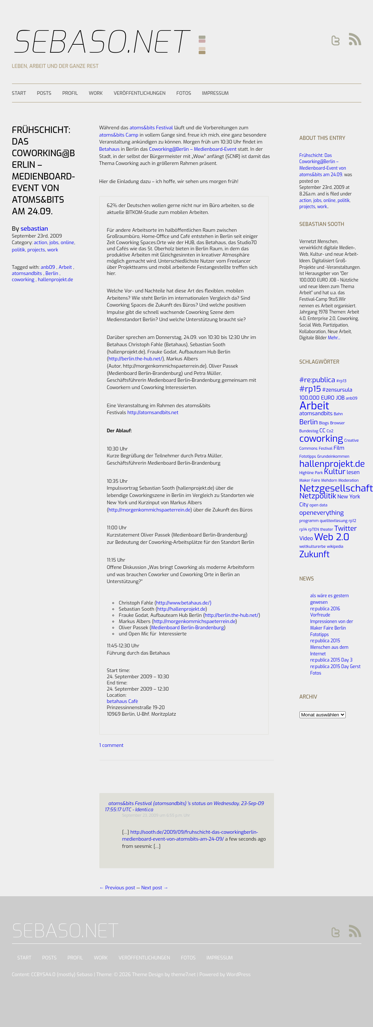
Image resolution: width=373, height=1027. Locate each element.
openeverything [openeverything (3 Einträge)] (321, 513)
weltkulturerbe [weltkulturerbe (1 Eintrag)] (312, 546)
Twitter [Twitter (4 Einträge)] (345, 528)
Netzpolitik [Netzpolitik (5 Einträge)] (317, 496)
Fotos (183, 93)
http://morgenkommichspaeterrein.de (149, 510)
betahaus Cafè (122, 701)
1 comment (111, 745)
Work (96, 93)
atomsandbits (27, 273)
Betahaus (109, 149)
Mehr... (334, 338)
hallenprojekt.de (55, 279)
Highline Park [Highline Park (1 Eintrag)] (311, 472)
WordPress (238, 974)
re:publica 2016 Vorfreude (325, 612)
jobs (317, 200)
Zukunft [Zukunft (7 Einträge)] (314, 554)
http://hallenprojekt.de (181, 609)
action (305, 200)
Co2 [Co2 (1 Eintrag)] (330, 430)
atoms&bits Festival (151, 128)
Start (19, 93)
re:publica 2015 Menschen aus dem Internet (329, 647)
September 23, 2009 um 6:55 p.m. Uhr (156, 815)
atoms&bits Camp (119, 135)
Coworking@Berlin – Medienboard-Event (193, 149)
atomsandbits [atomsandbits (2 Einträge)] (316, 413)
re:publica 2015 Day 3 (331, 660)
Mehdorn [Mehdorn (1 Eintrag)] (329, 480)
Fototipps (319, 635)
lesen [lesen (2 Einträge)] (353, 472)
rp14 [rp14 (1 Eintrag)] (303, 529)
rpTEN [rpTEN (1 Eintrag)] (313, 529)
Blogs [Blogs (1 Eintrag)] (324, 422)
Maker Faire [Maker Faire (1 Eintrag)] (309, 480)
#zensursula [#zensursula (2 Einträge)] (337, 389)
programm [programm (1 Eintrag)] (309, 520)
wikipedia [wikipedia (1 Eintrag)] (335, 546)
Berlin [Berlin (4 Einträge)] (308, 421)
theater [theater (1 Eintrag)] (326, 529)
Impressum (215, 93)
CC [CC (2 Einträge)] (323, 430)
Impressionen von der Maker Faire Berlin (331, 625)
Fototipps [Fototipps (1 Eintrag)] (307, 456)
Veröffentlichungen (140, 93)
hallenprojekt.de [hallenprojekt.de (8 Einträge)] (332, 464)
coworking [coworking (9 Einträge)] (321, 438)
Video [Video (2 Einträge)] (306, 538)
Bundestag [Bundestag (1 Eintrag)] (308, 430)
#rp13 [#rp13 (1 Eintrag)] (341, 380)
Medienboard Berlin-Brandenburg (187, 627)
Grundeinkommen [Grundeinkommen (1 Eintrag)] (333, 456)
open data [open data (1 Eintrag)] (319, 505)
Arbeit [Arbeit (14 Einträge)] (314, 406)
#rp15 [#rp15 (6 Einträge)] (310, 389)
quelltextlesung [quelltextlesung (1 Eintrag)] (334, 520)
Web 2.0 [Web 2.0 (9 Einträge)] (331, 537)
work (322, 207)
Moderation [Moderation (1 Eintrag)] (348, 480)
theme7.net (183, 974)
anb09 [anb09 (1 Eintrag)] (351, 398)
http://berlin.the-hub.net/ (135, 359)
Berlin (51, 273)
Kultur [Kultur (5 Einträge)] (334, 471)
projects (307, 207)
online (330, 200)
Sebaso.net (100, 42)
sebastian (34, 229)
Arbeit (65, 267)
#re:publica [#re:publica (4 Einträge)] (317, 379)
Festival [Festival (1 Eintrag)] (326, 448)
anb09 (48, 267)
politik (344, 200)
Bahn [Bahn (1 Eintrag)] (338, 413)
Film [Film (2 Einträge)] (339, 448)
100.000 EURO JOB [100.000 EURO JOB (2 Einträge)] (322, 397)
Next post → (154, 888)
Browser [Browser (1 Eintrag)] (337, 422)
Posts (44, 93)
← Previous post (117, 888)
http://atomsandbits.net (152, 412)
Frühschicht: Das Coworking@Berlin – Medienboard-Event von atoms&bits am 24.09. (322, 165)
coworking (23, 279)
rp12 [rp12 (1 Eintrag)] (352, 520)
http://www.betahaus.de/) (183, 603)
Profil (70, 93)
